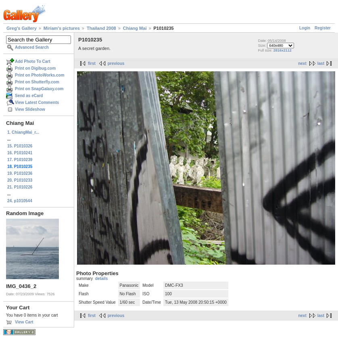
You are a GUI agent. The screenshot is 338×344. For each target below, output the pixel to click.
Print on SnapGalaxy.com (39, 89)
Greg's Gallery (21, 28)
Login (304, 28)
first (92, 63)
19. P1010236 (19, 173)
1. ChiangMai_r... (23, 132)
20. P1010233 (19, 180)
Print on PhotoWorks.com (40, 75)
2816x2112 (282, 50)
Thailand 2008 (101, 28)
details (101, 278)
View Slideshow (30, 109)
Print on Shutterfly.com (37, 82)
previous (116, 63)
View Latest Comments (37, 102)
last (320, 63)
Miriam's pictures (62, 28)
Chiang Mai (135, 28)
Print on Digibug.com (35, 68)
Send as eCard (29, 95)
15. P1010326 (19, 146)
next (302, 63)
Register (323, 28)
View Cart (24, 322)
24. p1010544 (19, 201)
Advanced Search (32, 47)
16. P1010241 (19, 153)
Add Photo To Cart (32, 61)
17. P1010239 (19, 159)
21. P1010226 (19, 187)
